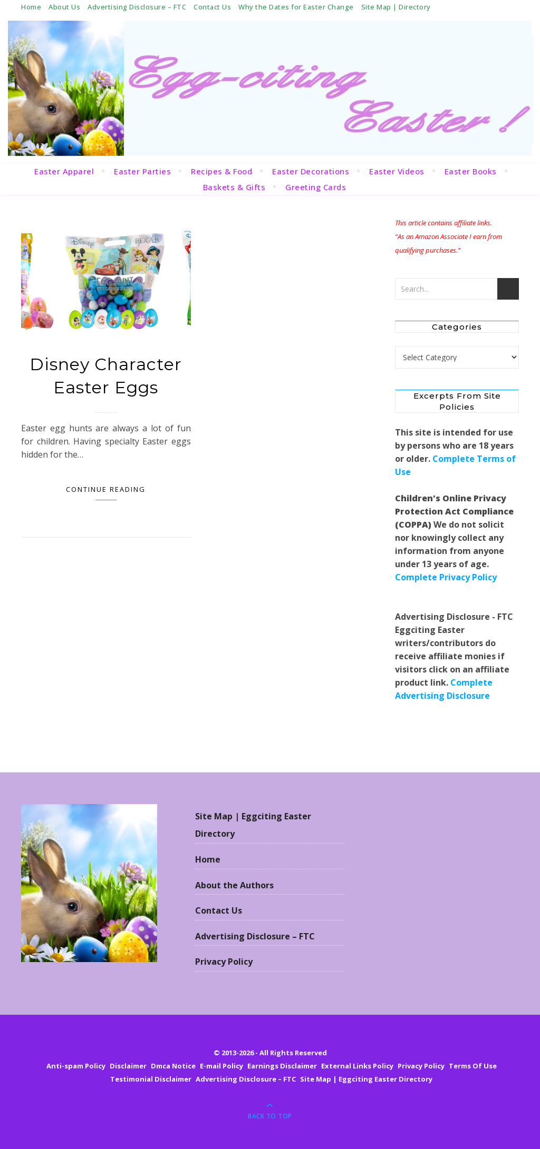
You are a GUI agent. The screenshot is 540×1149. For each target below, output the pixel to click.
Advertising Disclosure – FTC (137, 7)
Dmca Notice (173, 1066)
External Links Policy (357, 1066)
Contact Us (212, 7)
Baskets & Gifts (234, 187)
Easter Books (471, 171)
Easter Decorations (310, 171)
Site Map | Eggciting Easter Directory (253, 825)
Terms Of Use (473, 1066)
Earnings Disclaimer (282, 1066)
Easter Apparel (64, 171)
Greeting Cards (315, 187)
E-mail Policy (221, 1066)
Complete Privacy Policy (446, 577)
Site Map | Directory (396, 7)
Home (31, 7)
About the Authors (234, 885)
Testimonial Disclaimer (150, 1079)
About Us (64, 7)
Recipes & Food (221, 171)
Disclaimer (128, 1066)
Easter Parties (142, 171)
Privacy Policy (224, 961)
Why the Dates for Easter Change (296, 7)
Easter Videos (397, 171)
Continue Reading (106, 489)
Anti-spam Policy (75, 1066)
